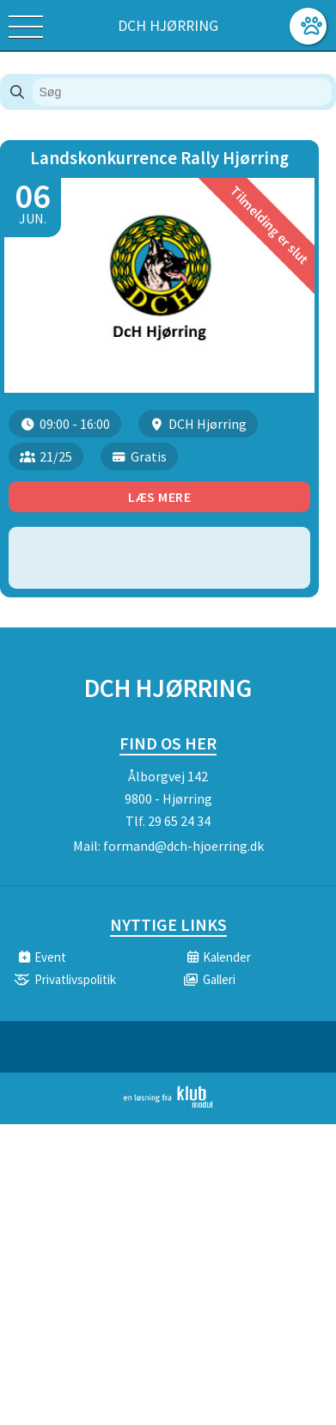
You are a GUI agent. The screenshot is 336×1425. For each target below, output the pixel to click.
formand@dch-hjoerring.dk (183, 845)
